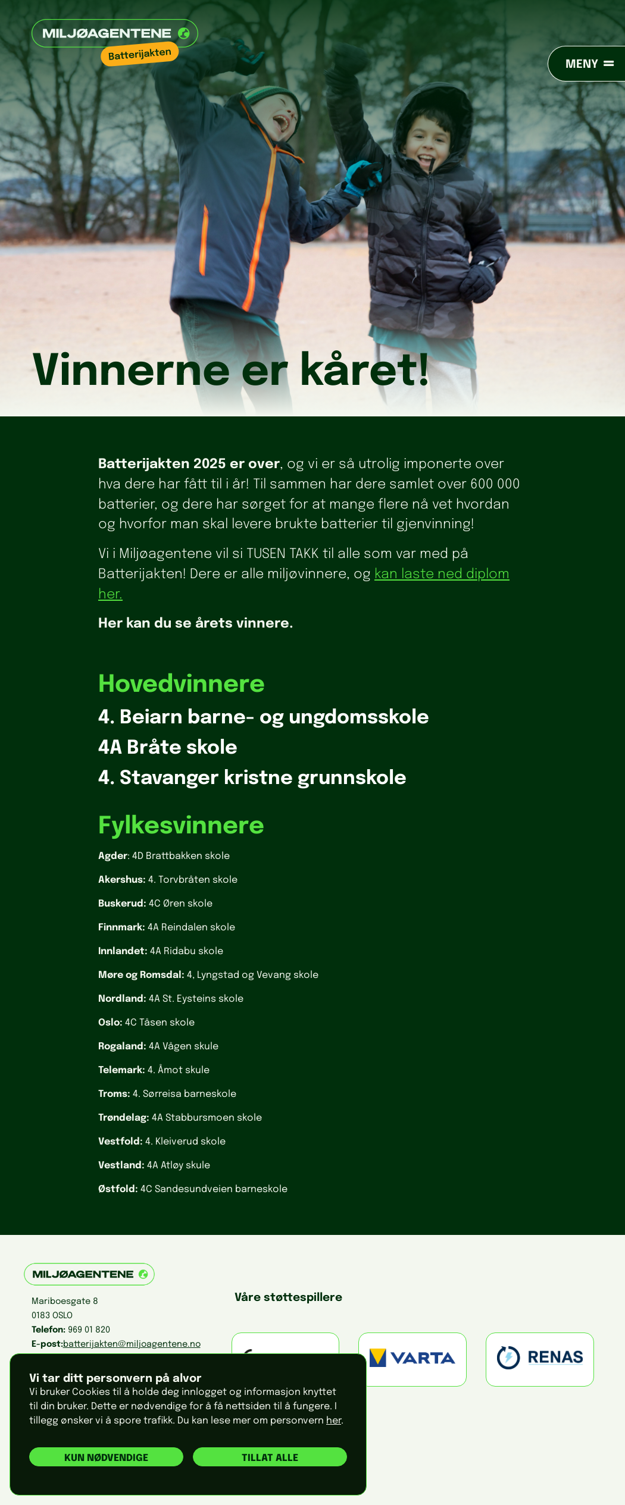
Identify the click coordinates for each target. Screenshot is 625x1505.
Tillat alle (270, 1458)
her (333, 1421)
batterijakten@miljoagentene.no (132, 1344)
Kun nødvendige (106, 1458)
